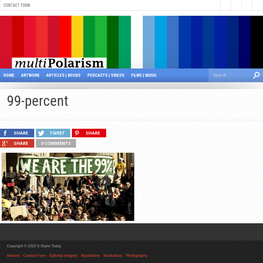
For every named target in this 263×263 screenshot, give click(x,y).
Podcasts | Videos (105, 75)
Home (8, 75)
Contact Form (16, 5)
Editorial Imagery (63, 255)
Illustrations (90, 255)
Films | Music (144, 75)
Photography (136, 255)
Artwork (30, 75)
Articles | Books (63, 75)
